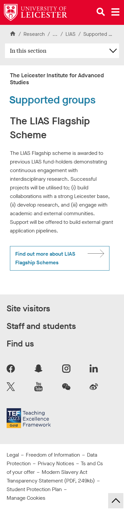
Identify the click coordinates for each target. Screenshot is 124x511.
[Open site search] (101, 12)
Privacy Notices (56, 463)
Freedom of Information (53, 454)
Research (34, 34)
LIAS (71, 34)
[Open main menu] (115, 12)
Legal (13, 454)
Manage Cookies (26, 497)
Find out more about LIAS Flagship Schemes (45, 258)
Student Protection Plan (34, 489)
